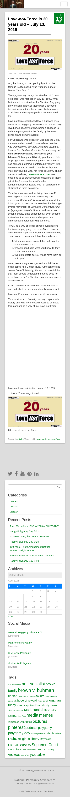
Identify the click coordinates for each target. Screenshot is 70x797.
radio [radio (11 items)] (12, 738)
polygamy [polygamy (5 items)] (45, 727)
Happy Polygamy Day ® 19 (24, 560)
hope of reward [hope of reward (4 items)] (27, 700)
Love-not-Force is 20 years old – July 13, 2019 (28, 24)
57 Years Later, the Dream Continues (29, 536)
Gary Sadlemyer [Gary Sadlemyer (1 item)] (51, 696)
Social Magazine (32, 791)
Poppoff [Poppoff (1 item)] (34, 733)
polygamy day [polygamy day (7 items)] (19, 733)
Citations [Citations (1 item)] (32, 696)
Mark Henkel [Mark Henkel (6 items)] (33, 709)
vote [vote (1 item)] (22, 755)
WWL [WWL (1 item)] (27, 755)
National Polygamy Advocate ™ (25, 632)
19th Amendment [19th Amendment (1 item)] (14, 685)
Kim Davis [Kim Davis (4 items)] (36, 705)
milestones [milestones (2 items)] (13, 722)
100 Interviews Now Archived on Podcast (32, 555)
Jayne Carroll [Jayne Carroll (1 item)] (43, 701)
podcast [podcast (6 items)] (31, 727)
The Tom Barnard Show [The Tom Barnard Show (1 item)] (32, 750)
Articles (20, 439)
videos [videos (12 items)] (14, 754)
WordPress (48, 791)
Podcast (14, 506)
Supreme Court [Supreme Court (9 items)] (45, 745)
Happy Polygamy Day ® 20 (24, 541)
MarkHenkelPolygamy (20, 642)
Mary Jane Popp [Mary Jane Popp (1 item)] (19, 716)
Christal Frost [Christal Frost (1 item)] (23, 696)
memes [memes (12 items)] (46, 715)
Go (58, 487)
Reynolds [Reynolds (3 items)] (45, 739)
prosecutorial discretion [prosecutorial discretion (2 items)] (49, 733)
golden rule (42, 439)
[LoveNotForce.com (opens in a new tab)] (39, 174)
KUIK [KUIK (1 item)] (10, 710)
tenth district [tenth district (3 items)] (15, 749)
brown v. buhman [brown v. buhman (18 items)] (36, 690)
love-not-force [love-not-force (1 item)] (18, 710)
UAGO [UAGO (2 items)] (45, 749)
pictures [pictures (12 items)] (39, 721)
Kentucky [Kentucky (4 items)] (23, 705)
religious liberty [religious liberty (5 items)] (28, 739)
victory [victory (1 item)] (51, 750)
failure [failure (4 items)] (40, 696)
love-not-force (54, 439)
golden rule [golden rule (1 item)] (12, 701)
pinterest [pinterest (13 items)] (16, 727)
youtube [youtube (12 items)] (37, 754)
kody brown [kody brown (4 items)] (50, 705)
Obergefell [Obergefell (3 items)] (26, 721)
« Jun (11, 616)
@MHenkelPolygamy (19, 653)
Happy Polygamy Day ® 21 (24, 531)
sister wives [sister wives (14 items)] (19, 744)
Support (14, 511)
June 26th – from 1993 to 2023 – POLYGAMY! (34, 526)
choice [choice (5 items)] (12, 696)
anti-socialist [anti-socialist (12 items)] (33, 683)
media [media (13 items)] (32, 715)
